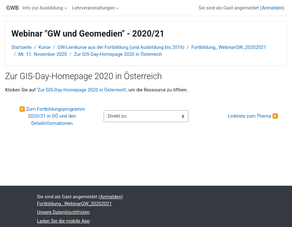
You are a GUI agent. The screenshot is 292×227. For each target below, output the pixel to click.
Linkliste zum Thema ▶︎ (253, 116)
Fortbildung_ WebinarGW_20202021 (228, 47)
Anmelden (272, 8)
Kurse (45, 47)
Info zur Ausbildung (42, 8)
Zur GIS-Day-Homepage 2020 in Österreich (118, 54)
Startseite (21, 47)
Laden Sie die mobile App (63, 221)
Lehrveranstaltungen (93, 8)
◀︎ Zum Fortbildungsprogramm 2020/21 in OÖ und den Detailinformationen (52, 116)
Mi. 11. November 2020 (42, 54)
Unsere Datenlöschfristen (63, 212)
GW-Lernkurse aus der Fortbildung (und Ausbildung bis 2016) (121, 47)
